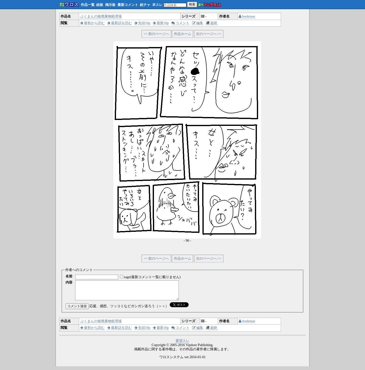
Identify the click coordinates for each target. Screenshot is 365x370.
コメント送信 (77, 310)
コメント (180, 23)
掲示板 (110, 5)
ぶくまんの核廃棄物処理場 (101, 16)
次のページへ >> (208, 34)
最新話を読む (119, 23)
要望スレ (182, 344)
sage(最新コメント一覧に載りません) (152, 277)
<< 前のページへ (156, 34)
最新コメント (127, 5)
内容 (69, 282)
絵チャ (145, 5)
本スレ (157, 5)
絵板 (99, 5)
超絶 (211, 23)
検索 (192, 4)
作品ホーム (182, 34)
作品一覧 (88, 5)
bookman (247, 16)
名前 (69, 276)
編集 (197, 23)
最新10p (161, 23)
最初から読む (92, 23)
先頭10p (142, 23)
